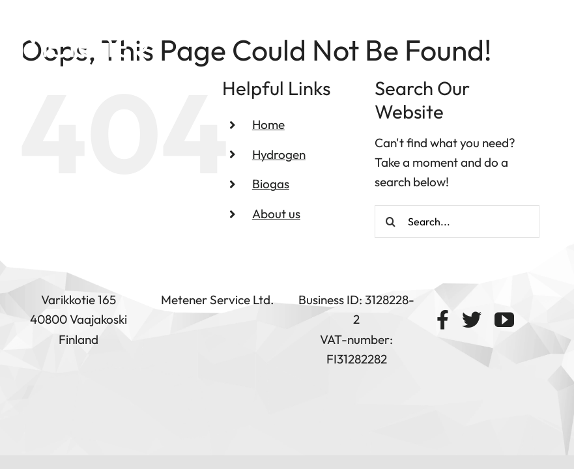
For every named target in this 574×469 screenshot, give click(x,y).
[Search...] (457, 221)
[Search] (391, 221)
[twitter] (471, 320)
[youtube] (504, 320)
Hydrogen (279, 154)
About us (276, 213)
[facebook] (443, 320)
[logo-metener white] (85, 41)
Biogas (270, 184)
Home (268, 124)
